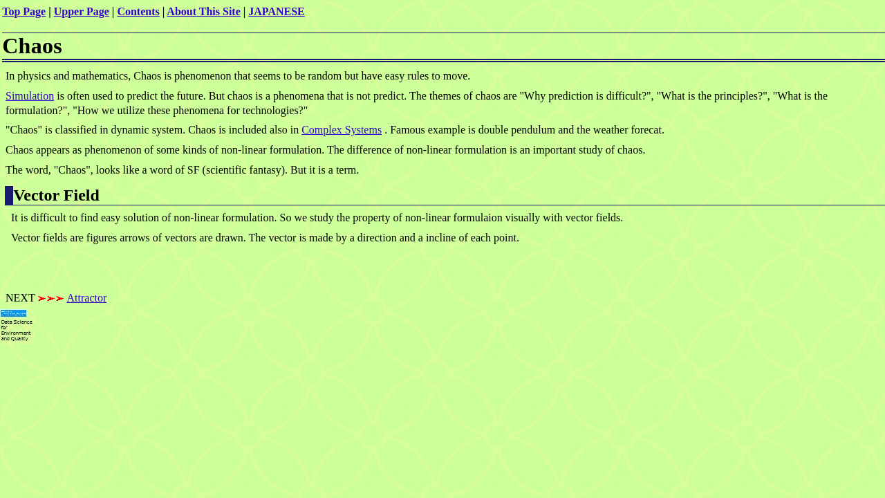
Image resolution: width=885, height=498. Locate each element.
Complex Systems (341, 130)
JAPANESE (276, 11)
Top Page (24, 11)
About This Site (203, 11)
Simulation (30, 96)
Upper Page (81, 11)
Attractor (87, 298)
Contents (138, 11)
